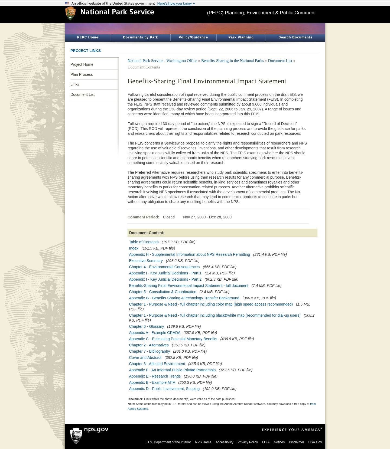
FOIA (266, 442)
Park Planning (240, 37)
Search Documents (296, 37)
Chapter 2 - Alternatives (149, 345)
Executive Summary (146, 260)
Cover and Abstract (145, 357)
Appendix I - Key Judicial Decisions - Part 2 (165, 279)
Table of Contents (144, 242)
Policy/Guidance (193, 37)
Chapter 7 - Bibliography (150, 351)
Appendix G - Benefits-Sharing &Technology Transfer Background (184, 298)
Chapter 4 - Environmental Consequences (165, 267)
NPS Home (203, 442)
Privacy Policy (248, 442)
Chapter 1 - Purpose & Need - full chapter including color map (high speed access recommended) (211, 304)
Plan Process (81, 74)
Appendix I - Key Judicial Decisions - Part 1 (165, 273)
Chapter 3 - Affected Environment (157, 364)
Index (133, 248)
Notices (279, 442)
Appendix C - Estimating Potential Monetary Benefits (173, 339)
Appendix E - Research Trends (155, 376)
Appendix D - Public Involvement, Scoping (164, 388)
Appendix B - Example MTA (152, 382)
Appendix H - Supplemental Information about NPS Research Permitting (190, 254)
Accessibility (224, 442)
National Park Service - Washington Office (162, 60)
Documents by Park (140, 37)
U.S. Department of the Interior (169, 442)
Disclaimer (296, 442)
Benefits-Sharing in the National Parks (232, 60)
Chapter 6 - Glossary (146, 326)
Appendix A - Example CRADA (154, 332)
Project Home (81, 64)
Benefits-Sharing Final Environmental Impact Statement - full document (188, 285)
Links (74, 84)
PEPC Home (87, 37)
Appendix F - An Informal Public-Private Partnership (173, 370)
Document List (82, 94)
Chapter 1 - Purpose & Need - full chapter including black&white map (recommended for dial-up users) (215, 315)
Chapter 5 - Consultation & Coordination (162, 292)
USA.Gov (315, 442)
